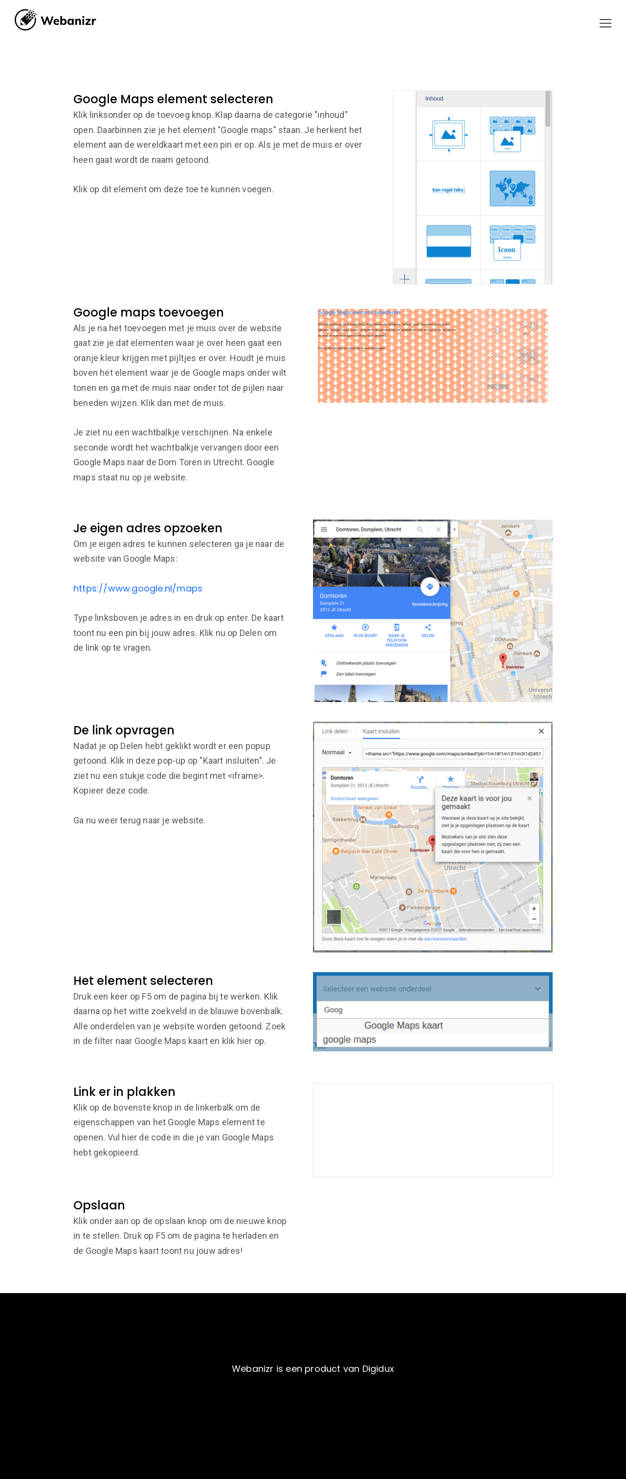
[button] (605, 23)
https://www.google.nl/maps (137, 588)
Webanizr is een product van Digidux (313, 1369)
